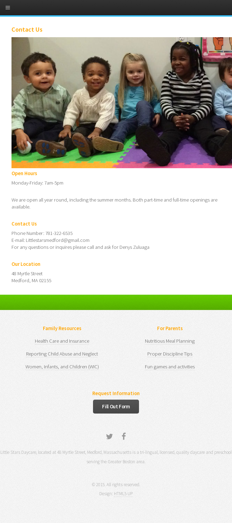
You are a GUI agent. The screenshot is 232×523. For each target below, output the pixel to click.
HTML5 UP (123, 494)
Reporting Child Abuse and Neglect (62, 354)
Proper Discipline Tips (169, 354)
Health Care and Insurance (62, 341)
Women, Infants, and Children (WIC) (62, 366)
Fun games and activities (170, 366)
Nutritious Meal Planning (170, 341)
